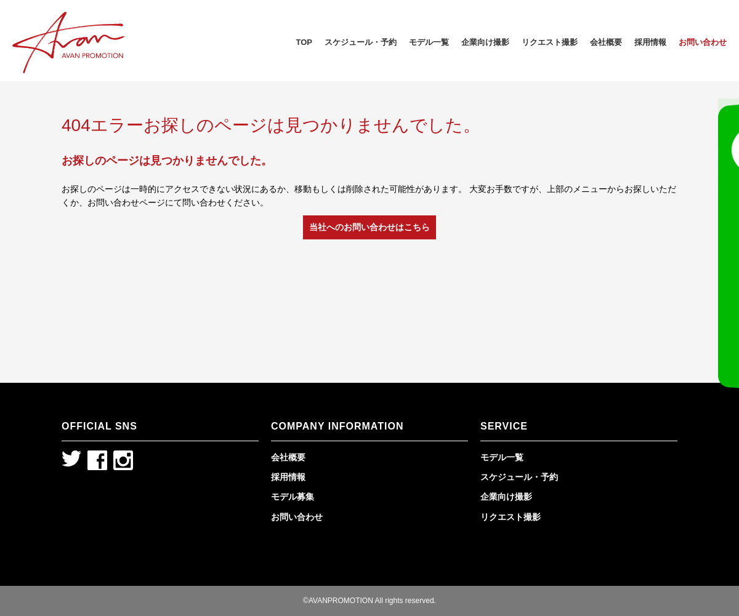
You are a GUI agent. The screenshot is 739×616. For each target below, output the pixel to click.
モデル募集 (292, 497)
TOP (304, 42)
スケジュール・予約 (361, 42)
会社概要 (606, 42)
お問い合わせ (703, 42)
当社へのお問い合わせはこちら (369, 227)
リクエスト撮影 (550, 42)
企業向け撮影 (485, 42)
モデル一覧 (429, 42)
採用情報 (650, 42)
